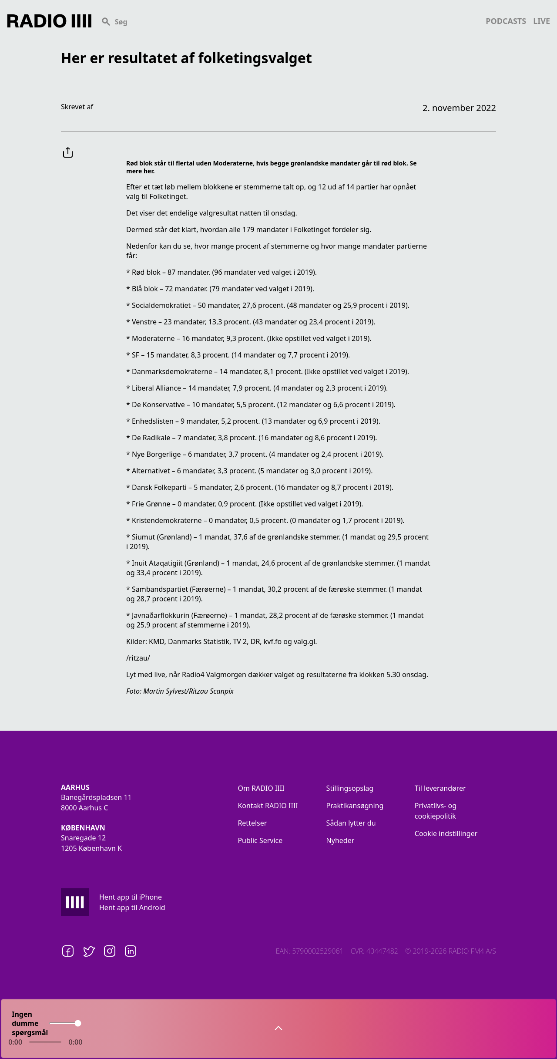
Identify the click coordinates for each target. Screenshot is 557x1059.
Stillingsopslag (350, 788)
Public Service (260, 840)
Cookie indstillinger (446, 833)
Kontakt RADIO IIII (268, 805)
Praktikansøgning (355, 805)
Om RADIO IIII (261, 788)
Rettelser (252, 823)
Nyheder (340, 840)
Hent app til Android (132, 907)
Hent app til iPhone (130, 897)
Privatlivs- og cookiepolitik (435, 811)
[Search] (288, 21)
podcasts (506, 21)
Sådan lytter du (351, 823)
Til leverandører (440, 788)
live (541, 21)
